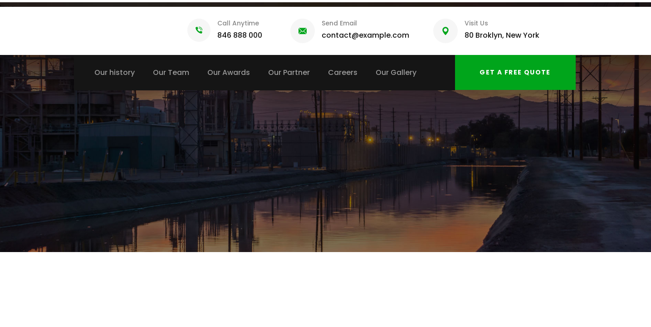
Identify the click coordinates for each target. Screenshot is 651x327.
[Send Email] (302, 31)
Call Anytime (238, 23)
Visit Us (476, 23)
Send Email (339, 23)
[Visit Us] (445, 31)
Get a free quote (515, 72)
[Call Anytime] (198, 30)
